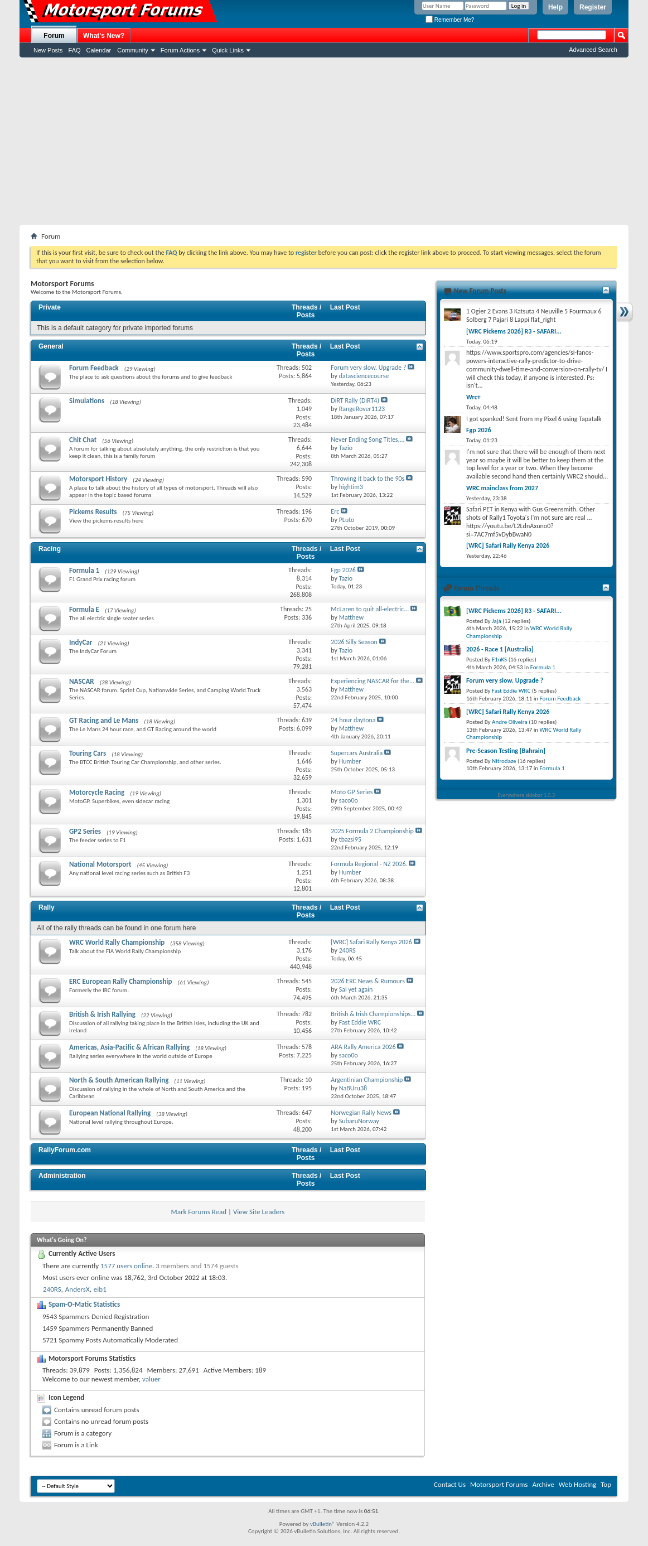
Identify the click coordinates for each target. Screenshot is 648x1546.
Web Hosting (577, 1484)
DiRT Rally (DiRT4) (355, 400)
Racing (49, 549)
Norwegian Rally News (361, 1113)
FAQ (75, 50)
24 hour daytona (353, 720)
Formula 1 (84, 570)
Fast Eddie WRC (511, 690)
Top (606, 1484)
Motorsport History (98, 479)
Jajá (496, 621)
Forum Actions (180, 50)
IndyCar (81, 642)
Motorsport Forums (499, 1484)
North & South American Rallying (118, 1080)
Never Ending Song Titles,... (367, 439)
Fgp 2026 (343, 570)
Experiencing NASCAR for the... (372, 681)
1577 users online (126, 1266)
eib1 (100, 1289)
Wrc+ (473, 397)
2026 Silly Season (354, 642)
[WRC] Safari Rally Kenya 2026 (371, 942)
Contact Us (450, 1484)
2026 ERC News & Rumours (368, 981)
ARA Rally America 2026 (363, 1047)
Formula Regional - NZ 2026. (369, 864)
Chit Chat (82, 440)
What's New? (103, 36)
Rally (46, 907)
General (51, 346)
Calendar (99, 50)
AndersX (77, 1289)
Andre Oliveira (510, 722)
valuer (151, 1379)
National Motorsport (100, 864)
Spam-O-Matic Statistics (84, 1304)
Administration (62, 1176)
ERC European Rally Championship (120, 981)
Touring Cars (87, 753)
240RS (52, 1289)
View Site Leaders (258, 1211)
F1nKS (499, 659)
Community (132, 50)
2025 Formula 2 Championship (372, 831)
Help (555, 7)
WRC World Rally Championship (117, 942)
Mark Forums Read (199, 1211)
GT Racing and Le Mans (103, 720)
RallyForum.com (64, 1150)
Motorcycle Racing (96, 792)
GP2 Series (85, 831)
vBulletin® (322, 1524)
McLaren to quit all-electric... (370, 609)
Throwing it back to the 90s (367, 478)
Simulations (86, 401)
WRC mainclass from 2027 (502, 488)
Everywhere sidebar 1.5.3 (526, 795)
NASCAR (81, 681)
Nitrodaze (504, 761)
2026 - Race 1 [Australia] (500, 649)
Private (49, 307)
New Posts (48, 50)
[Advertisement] (324, 141)
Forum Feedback (94, 368)
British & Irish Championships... (373, 1014)
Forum (53, 36)
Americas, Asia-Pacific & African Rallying (129, 1047)
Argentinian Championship (367, 1080)
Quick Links (228, 50)
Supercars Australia (357, 753)
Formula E (84, 609)
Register (592, 7)
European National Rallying (110, 1113)
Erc (335, 511)
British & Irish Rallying (102, 1014)
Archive (543, 1484)
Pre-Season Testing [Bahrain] (505, 751)
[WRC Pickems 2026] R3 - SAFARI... (514, 331)
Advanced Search (593, 49)
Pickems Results (93, 512)
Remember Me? (449, 20)
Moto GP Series (352, 792)
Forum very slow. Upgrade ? (368, 367)
